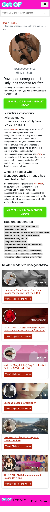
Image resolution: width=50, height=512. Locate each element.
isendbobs (38, 184)
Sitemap (43, 501)
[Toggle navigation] (44, 4)
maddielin (14, 129)
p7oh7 (39, 154)
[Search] (25, 13)
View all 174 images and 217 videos (25, 103)
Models (34, 501)
